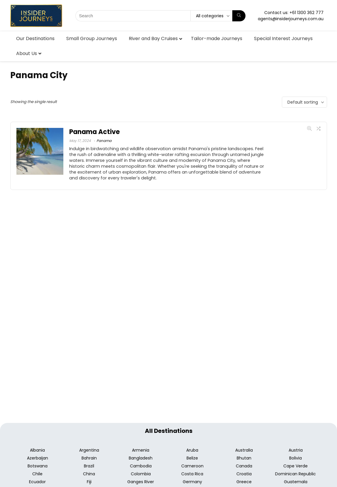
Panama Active (94, 131)
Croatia (244, 474)
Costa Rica (192, 474)
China (89, 474)
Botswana (38, 466)
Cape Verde (295, 466)
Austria (296, 450)
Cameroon (192, 466)
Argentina (89, 450)
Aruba (192, 450)
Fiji (89, 482)
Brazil (89, 466)
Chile (37, 474)
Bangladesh (141, 458)
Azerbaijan (37, 458)
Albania (37, 450)
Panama (103, 140)
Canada (244, 466)
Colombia (141, 474)
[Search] (238, 15)
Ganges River (140, 482)
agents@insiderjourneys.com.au (291, 19)
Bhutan (244, 458)
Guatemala (295, 482)
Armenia (140, 450)
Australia (244, 450)
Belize (192, 458)
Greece (244, 482)
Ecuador (37, 482)
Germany (192, 482)
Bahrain (89, 458)
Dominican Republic (295, 474)
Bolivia (295, 458)
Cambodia (141, 466)
